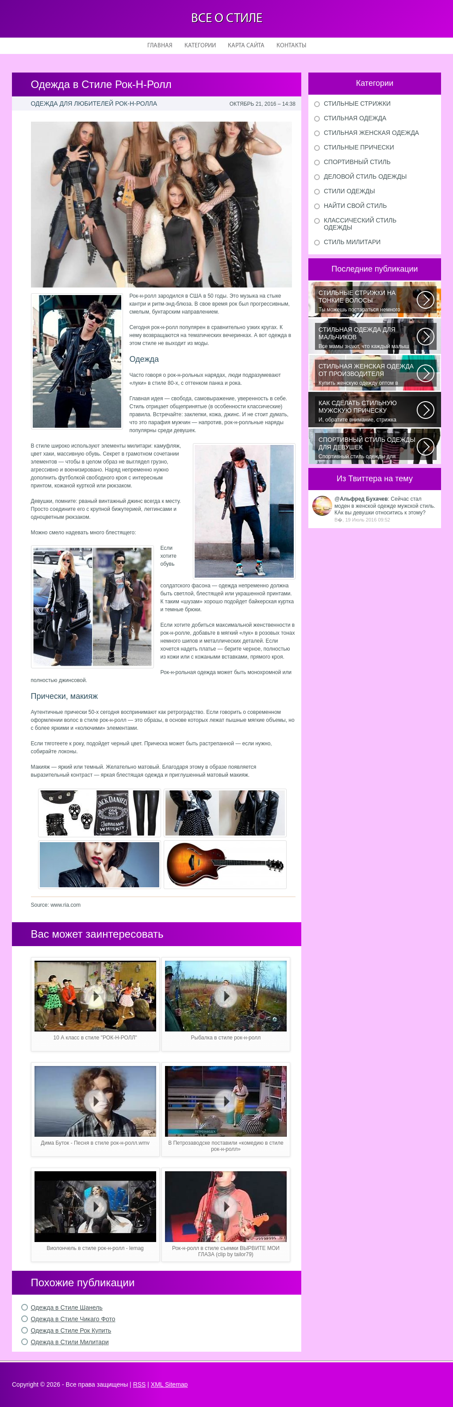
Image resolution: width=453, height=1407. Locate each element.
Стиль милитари (352, 241)
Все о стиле (226, 18)
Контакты (291, 45)
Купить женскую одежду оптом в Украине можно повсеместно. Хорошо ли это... (368, 375)
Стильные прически (359, 147)
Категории (200, 45)
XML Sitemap (169, 1384)
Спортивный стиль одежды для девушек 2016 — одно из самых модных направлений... (368, 448)
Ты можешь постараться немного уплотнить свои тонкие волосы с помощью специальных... (368, 301)
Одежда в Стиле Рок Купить (71, 1330)
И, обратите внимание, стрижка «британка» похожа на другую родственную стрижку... (368, 411)
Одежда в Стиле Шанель (67, 1307)
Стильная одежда (355, 118)
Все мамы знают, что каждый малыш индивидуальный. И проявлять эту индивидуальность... (368, 338)
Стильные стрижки (357, 103)
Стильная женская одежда (371, 132)
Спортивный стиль (357, 161)
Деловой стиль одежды (365, 176)
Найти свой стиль (355, 205)
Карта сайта (246, 45)
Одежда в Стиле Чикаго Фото (73, 1319)
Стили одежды (349, 191)
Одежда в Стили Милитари (70, 1342)
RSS (139, 1384)
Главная (160, 45)
